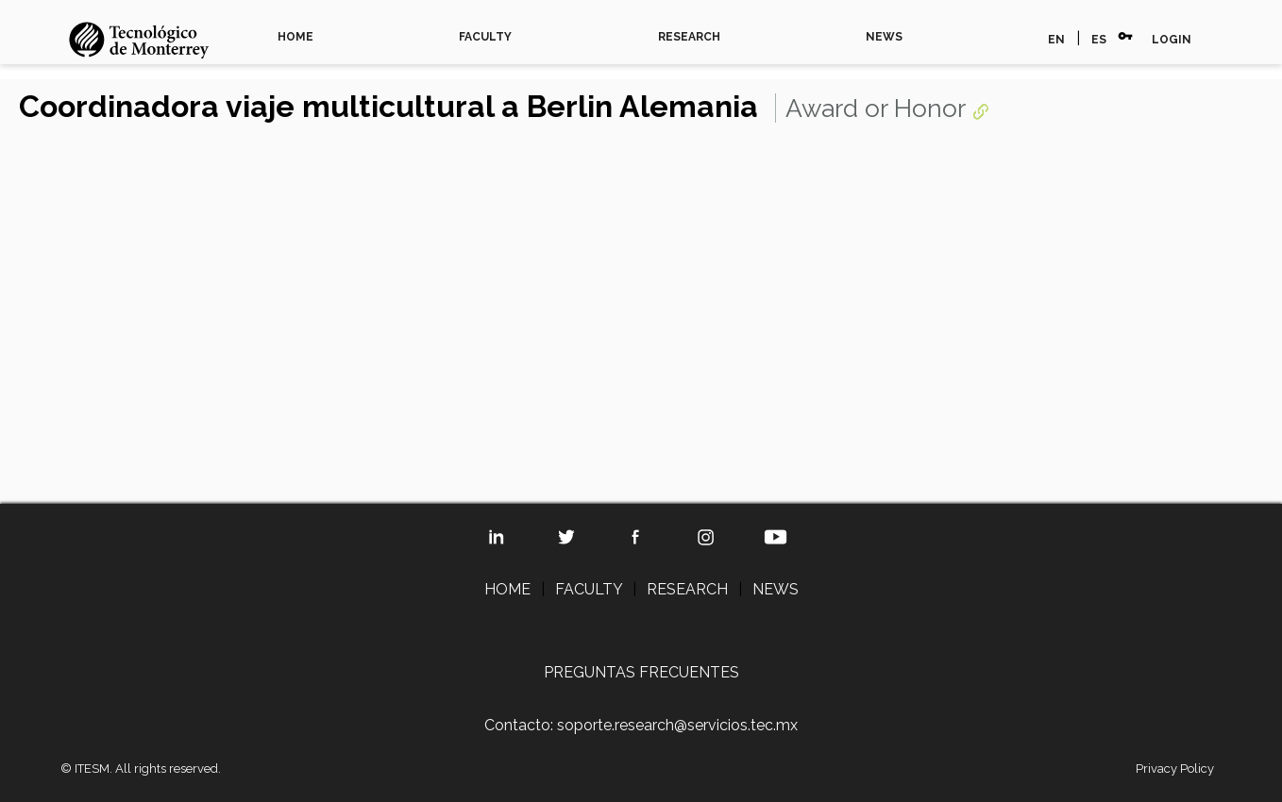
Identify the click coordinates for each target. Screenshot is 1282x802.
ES (1098, 39)
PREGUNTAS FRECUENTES (641, 672)
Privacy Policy (1175, 768)
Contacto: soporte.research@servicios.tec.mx (641, 725)
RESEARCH (689, 36)
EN (1056, 39)
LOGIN (1171, 39)
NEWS (884, 36)
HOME (295, 36)
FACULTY (485, 36)
